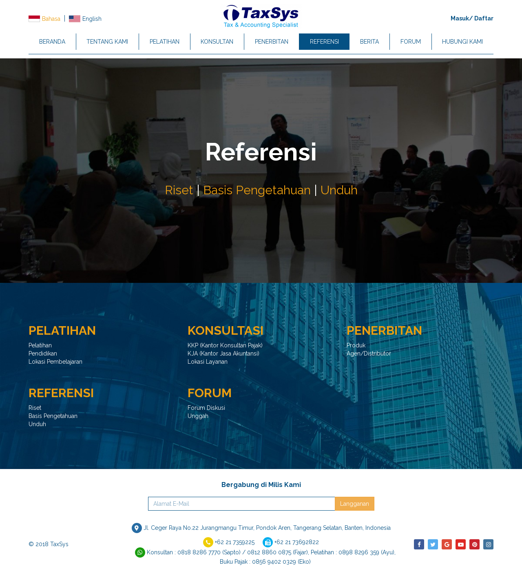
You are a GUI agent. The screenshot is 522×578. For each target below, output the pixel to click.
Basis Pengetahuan (257, 190)
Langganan (354, 503)
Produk (356, 345)
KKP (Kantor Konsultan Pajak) (225, 345)
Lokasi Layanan (208, 361)
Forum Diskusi (206, 408)
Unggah (198, 416)
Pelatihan (40, 345)
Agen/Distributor (369, 353)
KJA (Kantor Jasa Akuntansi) (223, 353)
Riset (179, 190)
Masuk (460, 18)
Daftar (483, 18)
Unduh (339, 190)
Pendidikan (43, 353)
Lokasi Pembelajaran (55, 361)
